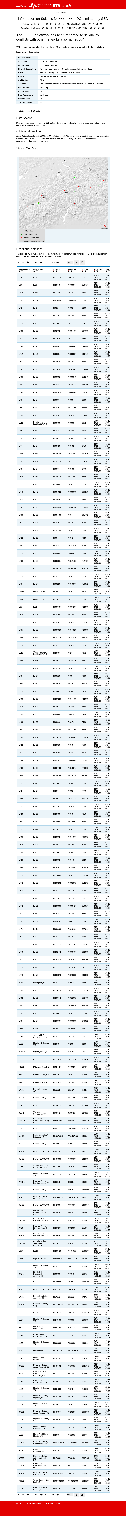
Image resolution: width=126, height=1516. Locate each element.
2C (50, 28)
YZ (97, 24)
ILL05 (21, 1420)
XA (59, 28)
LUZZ (21, 1259)
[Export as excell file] (76, 262)
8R (59, 24)
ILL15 (21, 1427)
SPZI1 (21, 1274)
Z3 (87, 28)
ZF (94, 28)
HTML (35, 141)
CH (40, 24)
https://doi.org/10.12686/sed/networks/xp (78, 138)
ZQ (102, 28)
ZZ (101, 24)
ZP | (99, 28)
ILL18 (21, 1167)
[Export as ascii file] (82, 262)
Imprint (57, 1503)
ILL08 (21, 1174)
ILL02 (21, 1044)
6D (55, 28)
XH (62, 28)
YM (79, 28)
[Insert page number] (46, 262)
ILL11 (21, 423)
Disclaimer (49, 1503)
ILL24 (21, 1397)
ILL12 (21, 1036)
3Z (47, 28)
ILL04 (21, 1389)
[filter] (22, 271)
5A (51, 24)
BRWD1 (22, 1121)
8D (55, 24)
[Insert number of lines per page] (63, 262)
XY (89, 24)
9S (70, 24)
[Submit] (70, 262)
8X (62, 24)
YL (75, 28)
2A (43, 28)
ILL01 (21, 1404)
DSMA (21, 1351)
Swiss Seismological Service (32, 1503)
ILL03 (21, 1266)
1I (43, 24)
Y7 (93, 24)
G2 (78, 24)
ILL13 (21, 653)
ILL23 (21, 1435)
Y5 (83, 28)
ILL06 (21, 1343)
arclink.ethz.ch (68, 123)
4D (47, 24)
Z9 (91, 28)
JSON (41, 141)
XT (71, 28)
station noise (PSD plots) (29, 111)
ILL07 (21, 1320)
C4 (74, 24)
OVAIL (21, 1213)
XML (47, 141)
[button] (21, 5)
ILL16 (21, 1358)
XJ (85, 24)
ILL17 (21, 1335)
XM (67, 28)
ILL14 (21, 1381)
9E (66, 24)
